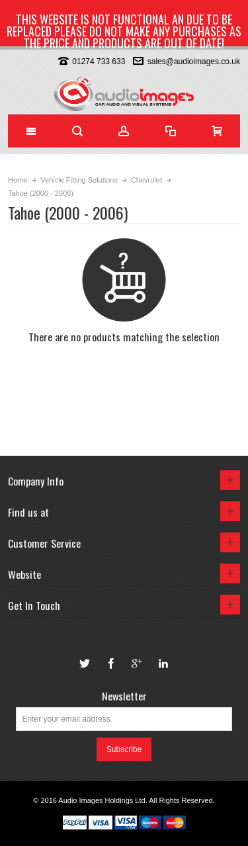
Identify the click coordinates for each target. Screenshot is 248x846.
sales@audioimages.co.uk (193, 61)
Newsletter (124, 696)
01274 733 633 (98, 61)
